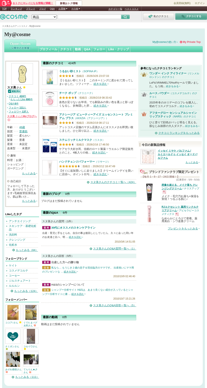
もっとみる (29, 173)
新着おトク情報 (69, 3)
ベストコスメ (132, 9)
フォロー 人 (17, 107)
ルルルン (14, 285)
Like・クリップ (118, 49)
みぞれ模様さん (13, 370)
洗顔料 (13, 234)
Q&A (52, 8)
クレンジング (17, 239)
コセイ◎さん (30, 347)
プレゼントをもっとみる (183, 228)
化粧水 (13, 244)
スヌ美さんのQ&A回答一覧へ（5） (114, 305)
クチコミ (66, 49)
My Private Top (192, 42)
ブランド (30, 8)
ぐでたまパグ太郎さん (30, 324)
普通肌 (23, 131)
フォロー (99, 49)
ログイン (200, 3)
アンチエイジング (20, 221)
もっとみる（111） (27, 377)
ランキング (16, 8)
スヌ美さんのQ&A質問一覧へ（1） (114, 248)
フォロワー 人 (19, 111)
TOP (4, 8)
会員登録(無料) (182, 3)
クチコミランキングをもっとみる (179, 132)
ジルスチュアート (20, 280)
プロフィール (48, 49)
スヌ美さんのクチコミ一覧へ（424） (113, 182)
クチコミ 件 (17, 96)
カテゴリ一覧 (115, 9)
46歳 (22, 127)
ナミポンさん (12, 347)
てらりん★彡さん (30, 371)
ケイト (13, 265)
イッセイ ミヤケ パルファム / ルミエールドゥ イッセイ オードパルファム (177, 154)
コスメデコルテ (18, 270)
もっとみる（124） (26, 291)
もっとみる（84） (27, 250)
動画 (78, 49)
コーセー (14, 275)
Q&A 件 (14, 103)
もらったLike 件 (21, 99)
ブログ (42, 8)
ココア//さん (13, 322)
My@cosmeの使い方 (164, 42)
